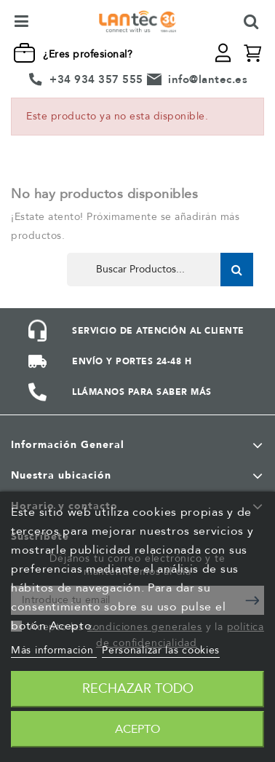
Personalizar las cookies (161, 650)
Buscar (236, 269)
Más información (54, 650)
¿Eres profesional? (87, 54)
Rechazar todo (138, 689)
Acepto (137, 729)
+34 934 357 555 (96, 79)
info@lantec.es (207, 79)
